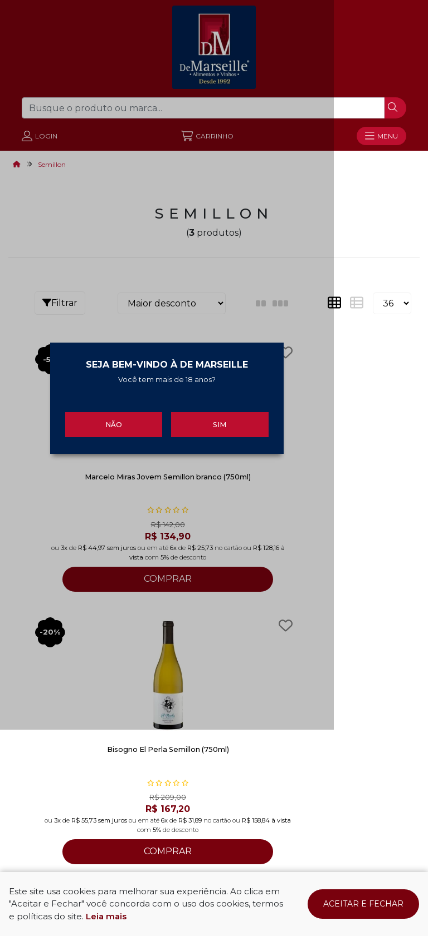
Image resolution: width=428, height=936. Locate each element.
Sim (282, 525)
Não (146, 525)
